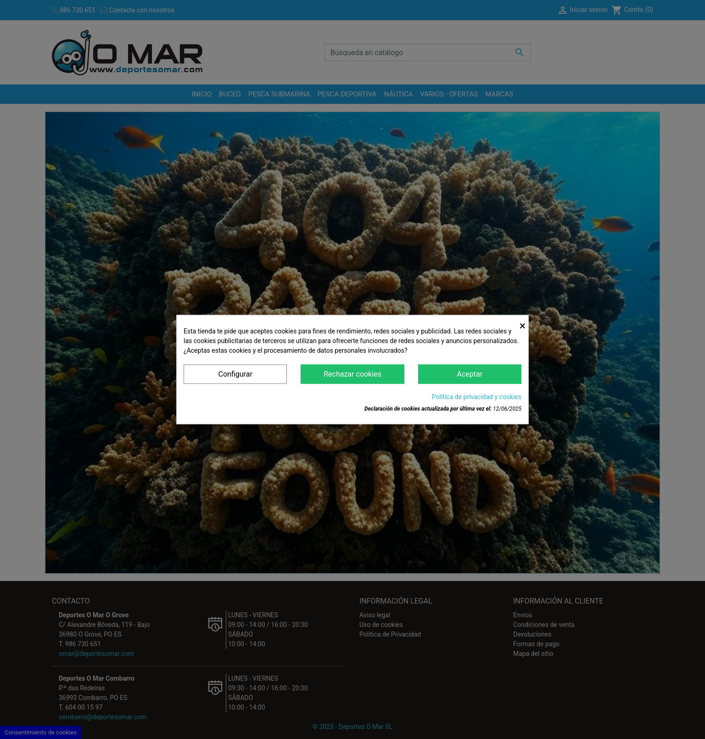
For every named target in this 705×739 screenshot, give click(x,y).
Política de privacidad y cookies (476, 397)
